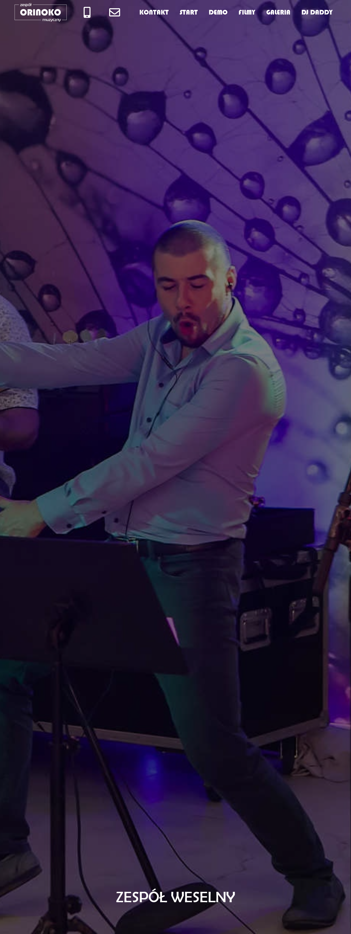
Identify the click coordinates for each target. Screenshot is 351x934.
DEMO (218, 12)
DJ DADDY (317, 12)
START (189, 12)
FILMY (247, 12)
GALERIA (278, 12)
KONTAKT (154, 12)
